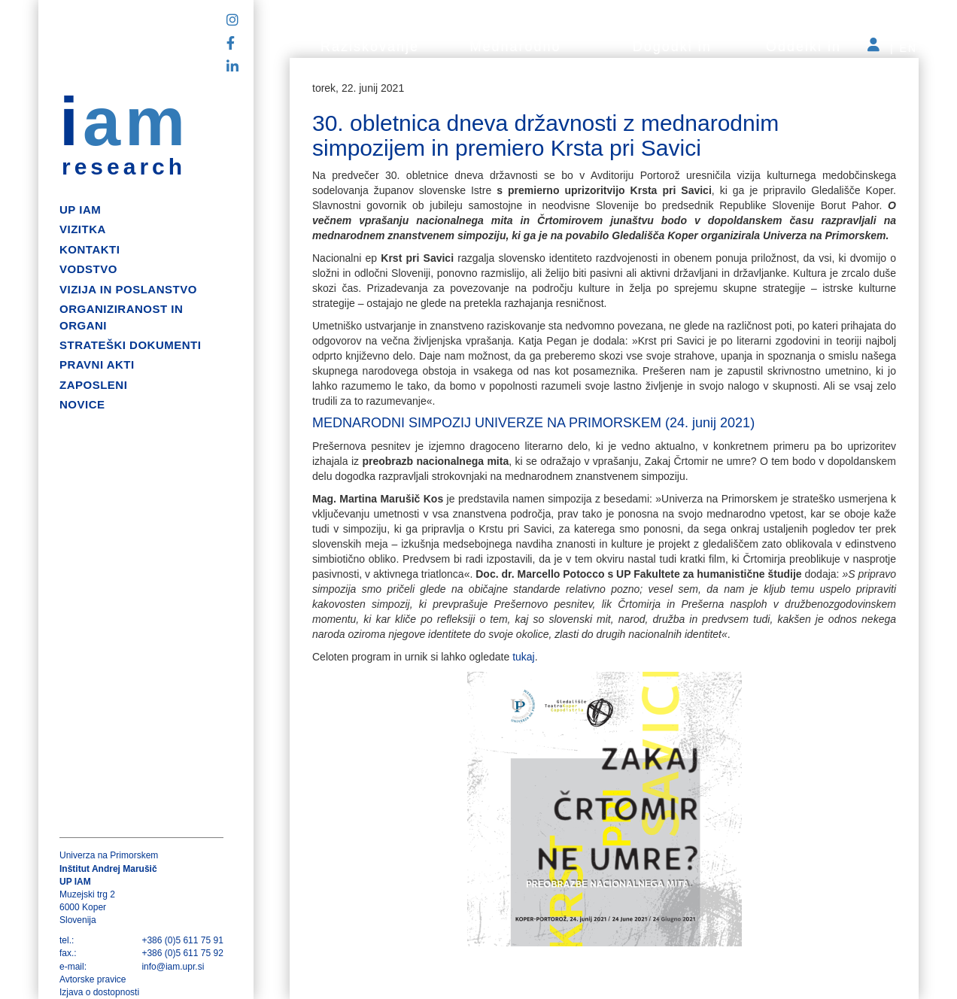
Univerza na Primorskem (108, 855)
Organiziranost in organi (121, 316)
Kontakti (89, 249)
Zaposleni (93, 384)
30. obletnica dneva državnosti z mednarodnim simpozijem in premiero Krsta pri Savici (545, 135)
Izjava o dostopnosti (99, 992)
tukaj (523, 657)
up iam (80, 209)
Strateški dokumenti (130, 345)
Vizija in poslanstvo (128, 289)
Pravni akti (97, 364)
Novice (82, 404)
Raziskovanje (370, 46)
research (124, 167)
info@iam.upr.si (172, 966)
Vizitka (82, 229)
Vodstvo (88, 269)
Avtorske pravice (92, 979)
